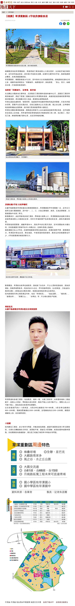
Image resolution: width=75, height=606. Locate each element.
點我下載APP (48, 602)
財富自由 (27, 2)
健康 (43, 2)
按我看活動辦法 (62, 602)
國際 (47, 2)
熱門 (18, 2)
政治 (22, 2)
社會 (35, 2)
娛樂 (65, 2)
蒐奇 (54, 2)
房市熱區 (11, 12)
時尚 (72, 2)
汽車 (69, 2)
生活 (39, 2)
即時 (14, 2)
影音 (58, 2)
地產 (3, 12)
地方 (50, 2)
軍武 (32, 2)
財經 (61, 2)
